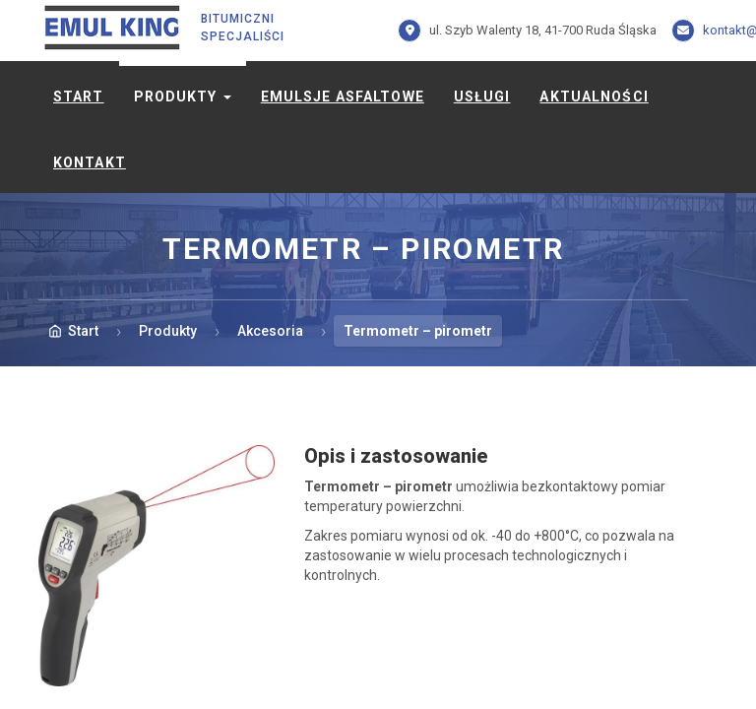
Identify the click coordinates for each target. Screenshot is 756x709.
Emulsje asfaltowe (342, 96)
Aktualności (593, 96)
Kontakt (89, 162)
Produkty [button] (182, 96)
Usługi (482, 96)
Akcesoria (270, 331)
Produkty (168, 331)
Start (78, 96)
